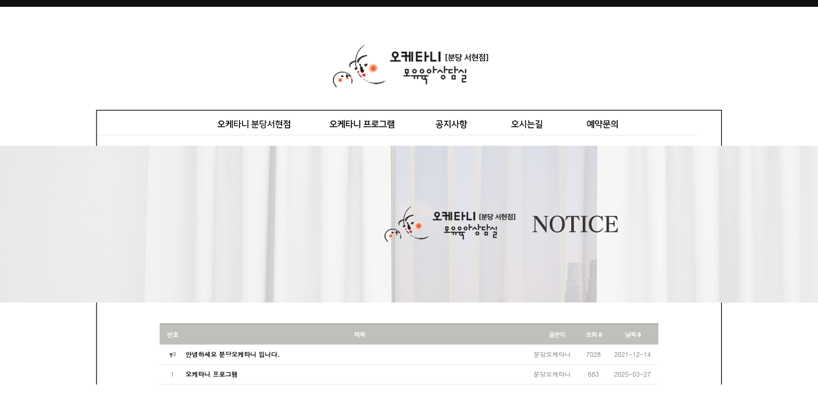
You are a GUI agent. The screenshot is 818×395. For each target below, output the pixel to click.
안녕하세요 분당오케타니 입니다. (233, 354)
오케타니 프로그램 (212, 373)
